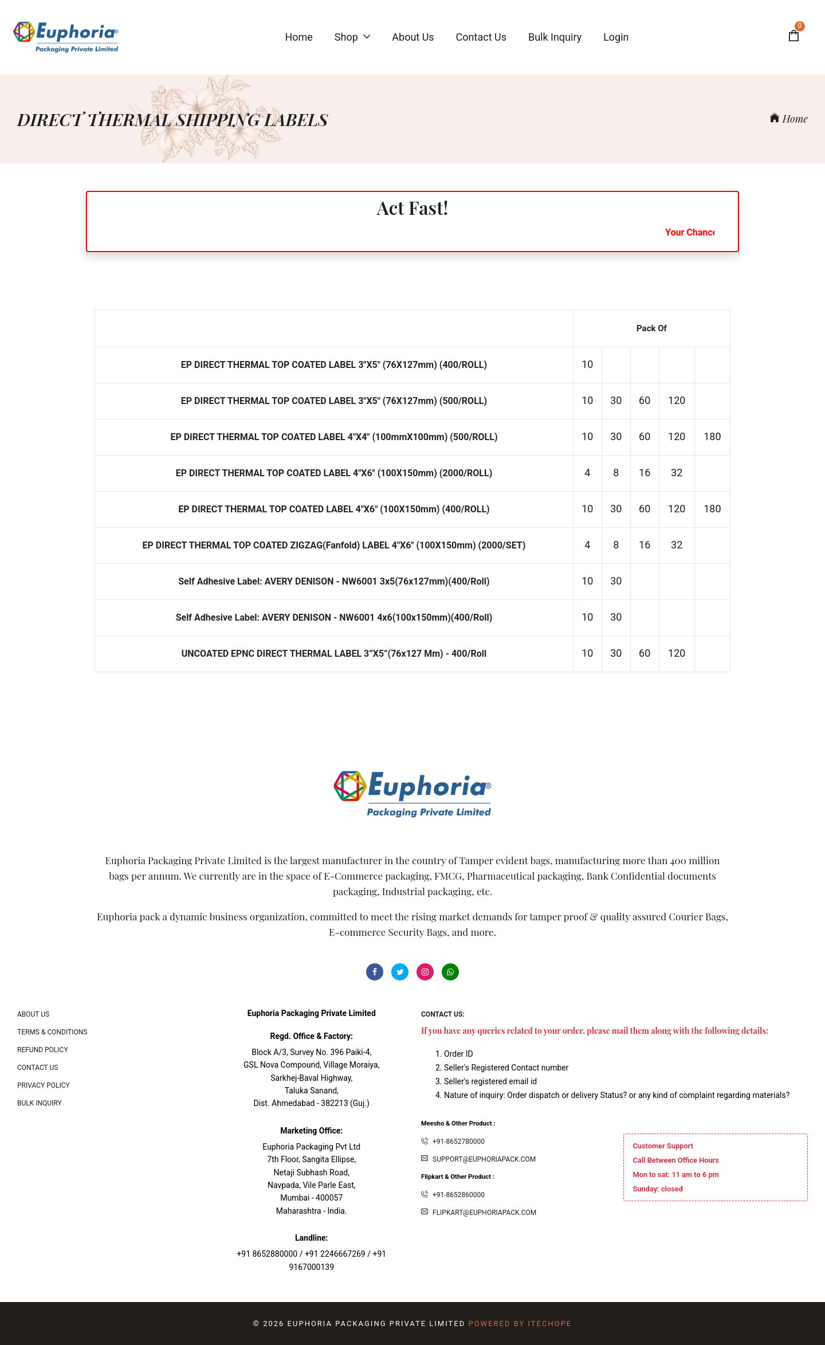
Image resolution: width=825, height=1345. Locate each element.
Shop (352, 37)
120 (676, 400)
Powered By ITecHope (520, 1323)
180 (712, 436)
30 (616, 400)
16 (644, 472)
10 (587, 364)
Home (788, 119)
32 (676, 472)
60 (644, 400)
